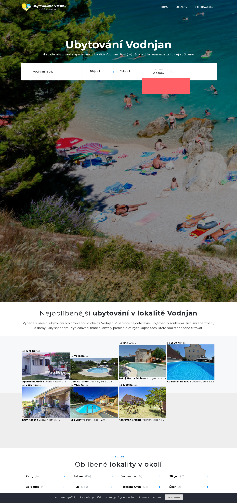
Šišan (175, 487)
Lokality (181, 7)
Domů (165, 7)
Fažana (82, 476)
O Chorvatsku (204, 7)
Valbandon (131, 476)
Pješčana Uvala (134, 487)
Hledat (198, 71)
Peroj (33, 476)
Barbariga (35, 487)
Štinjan (177, 476)
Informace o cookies (149, 497)
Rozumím (174, 497)
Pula (81, 487)
